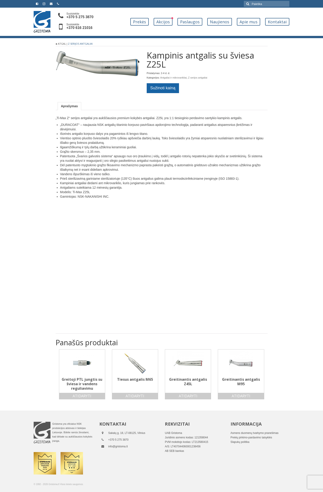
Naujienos (219, 21)
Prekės (139, 21)
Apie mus (249, 21)
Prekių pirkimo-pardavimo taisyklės (251, 437)
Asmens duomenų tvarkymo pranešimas (255, 433)
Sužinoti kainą (162, 88)
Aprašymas (69, 106)
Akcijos (163, 21)
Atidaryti (82, 396)
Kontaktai (277, 21)
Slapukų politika (240, 442)
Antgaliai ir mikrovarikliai (173, 77)
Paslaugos (190, 21)
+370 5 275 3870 (80, 17)
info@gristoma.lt (118, 446)
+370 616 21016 (79, 28)
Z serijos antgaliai (80, 43)
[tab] (69, 106)
